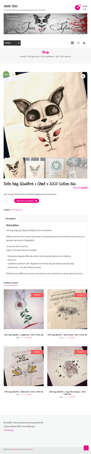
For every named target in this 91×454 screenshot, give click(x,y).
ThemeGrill (14, 449)
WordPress (31, 449)
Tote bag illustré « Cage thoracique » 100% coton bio (67, 393)
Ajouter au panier (25, 200)
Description (11, 218)
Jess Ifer (11, 6)
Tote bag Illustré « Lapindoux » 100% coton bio (23, 335)
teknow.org (8, 430)
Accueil (23, 57)
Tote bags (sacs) (33, 57)
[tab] (10, 219)
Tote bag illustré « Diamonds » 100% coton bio (23, 392)
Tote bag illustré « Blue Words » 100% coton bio (67, 335)
